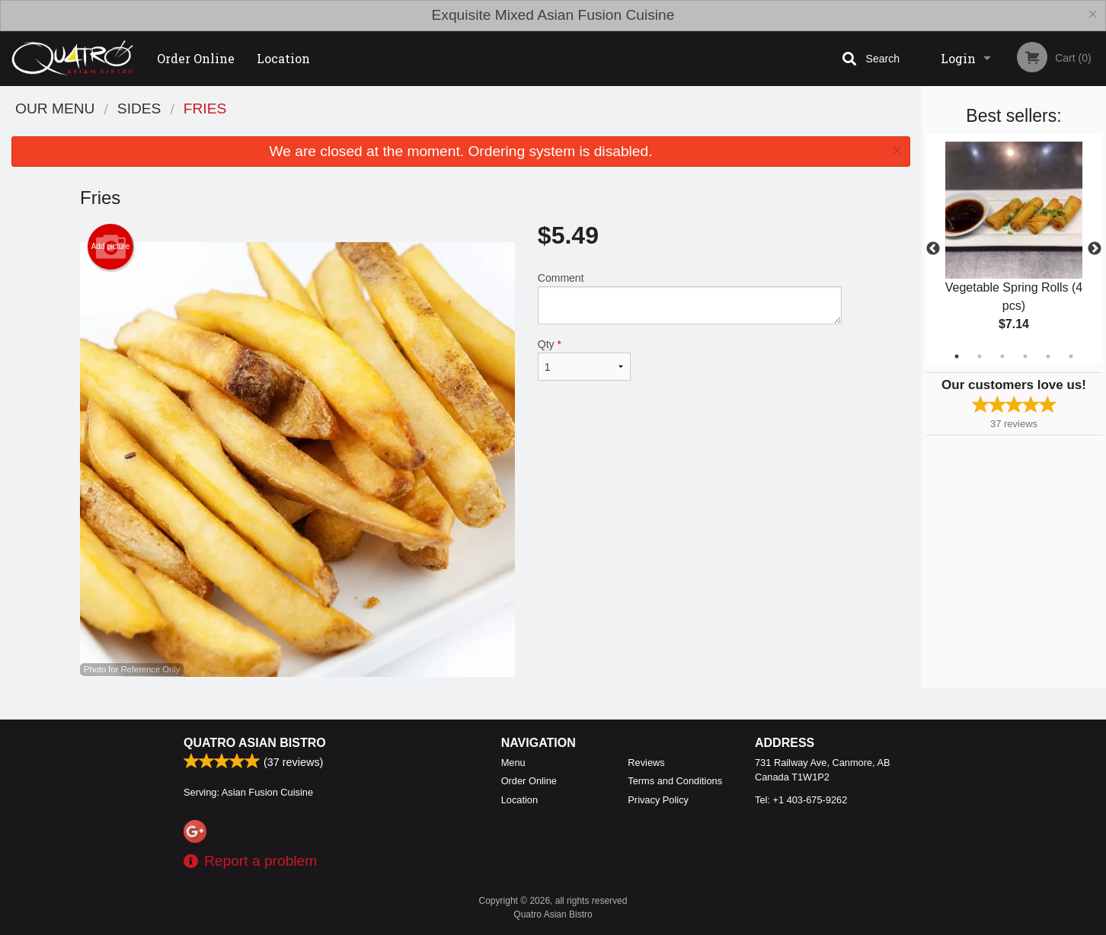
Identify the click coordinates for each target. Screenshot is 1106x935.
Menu (513, 762)
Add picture (110, 247)
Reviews (646, 762)
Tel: (801, 800)
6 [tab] (1071, 356)
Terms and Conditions (675, 781)
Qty (584, 359)
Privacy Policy (658, 800)
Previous (933, 249)
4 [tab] (1025, 356)
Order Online (196, 58)
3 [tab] (1002, 356)
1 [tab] (956, 356)
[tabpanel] (1013, 249)
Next (1094, 249)
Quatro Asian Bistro (255, 742)
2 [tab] (979, 356)
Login (958, 58)
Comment (690, 298)
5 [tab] (1048, 356)
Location (283, 58)
